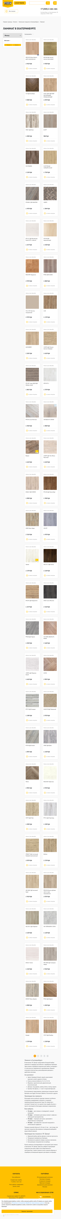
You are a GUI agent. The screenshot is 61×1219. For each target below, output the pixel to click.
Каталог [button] (20, 3)
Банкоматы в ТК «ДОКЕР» (16, 1198)
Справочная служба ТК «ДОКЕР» (16, 1196)
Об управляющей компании (45, 1177)
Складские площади (44, 1181)
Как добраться (16, 1177)
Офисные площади (44, 1183)
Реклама (44, 1186)
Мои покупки (11, 11)
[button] (32, 68)
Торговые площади (44, 1179)
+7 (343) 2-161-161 (49, 9)
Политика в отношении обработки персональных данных (28, 1203)
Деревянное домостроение (45, 1185)
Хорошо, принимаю (27, 1211)
